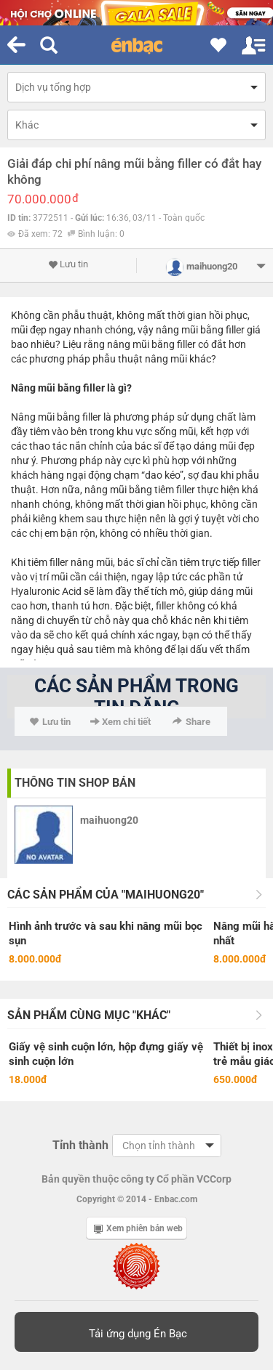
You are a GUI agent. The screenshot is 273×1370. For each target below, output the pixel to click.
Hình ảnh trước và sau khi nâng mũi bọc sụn (105, 933)
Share (191, 721)
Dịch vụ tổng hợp (53, 87)
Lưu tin (68, 264)
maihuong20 (109, 820)
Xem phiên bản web (138, 1228)
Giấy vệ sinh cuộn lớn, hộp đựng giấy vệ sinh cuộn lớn (106, 1054)
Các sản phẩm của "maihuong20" (105, 894)
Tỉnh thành (80, 1145)
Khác (27, 125)
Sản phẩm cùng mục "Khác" (88, 1015)
